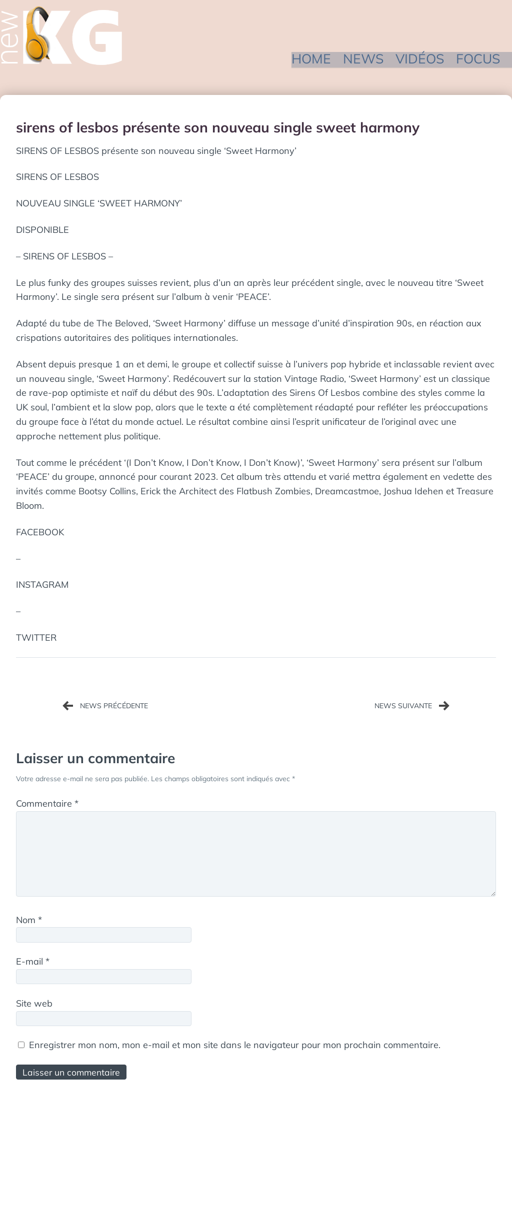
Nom (29, 922)
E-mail (33, 963)
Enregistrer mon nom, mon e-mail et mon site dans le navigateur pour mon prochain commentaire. (234, 1047)
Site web (34, 1005)
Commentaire (47, 803)
